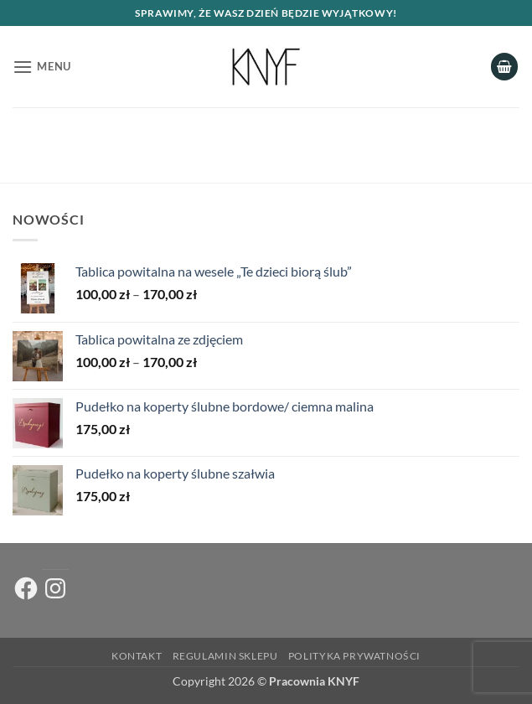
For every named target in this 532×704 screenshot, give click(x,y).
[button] (42, 66)
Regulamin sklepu (225, 656)
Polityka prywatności (354, 656)
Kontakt (136, 656)
